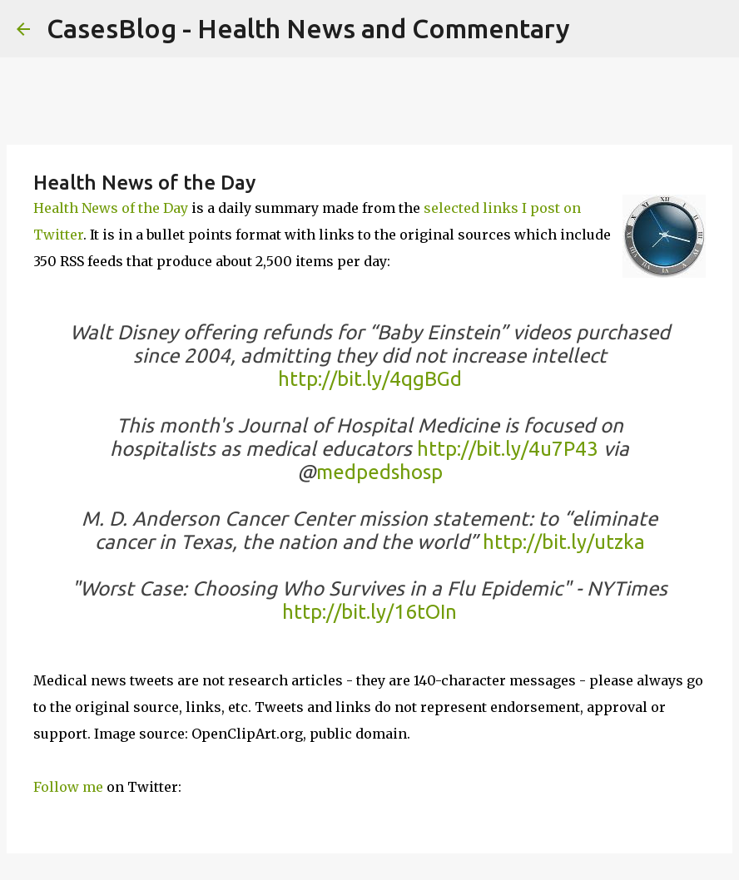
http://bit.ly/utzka (564, 542)
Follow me (68, 787)
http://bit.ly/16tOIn (369, 612)
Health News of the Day (110, 208)
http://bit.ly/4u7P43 (507, 449)
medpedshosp (379, 472)
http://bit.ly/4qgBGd (370, 379)
